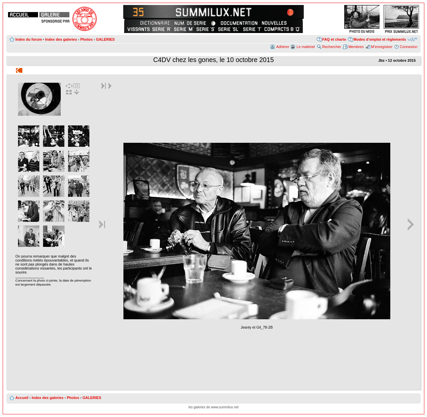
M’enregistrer (381, 47)
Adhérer (282, 47)
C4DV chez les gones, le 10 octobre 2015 (213, 59)
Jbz (381, 60)
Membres (356, 47)
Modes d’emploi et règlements (379, 39)
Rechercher (331, 47)
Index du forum (28, 39)
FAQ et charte (334, 39)
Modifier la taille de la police (412, 39)
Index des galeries (61, 39)
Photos (86, 39)
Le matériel (306, 47)
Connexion (408, 47)
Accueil (21, 398)
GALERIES (105, 39)
